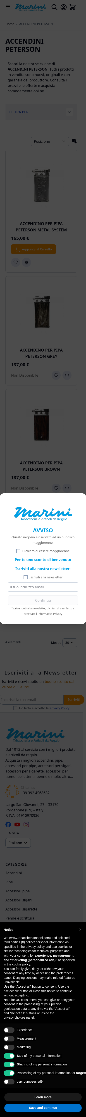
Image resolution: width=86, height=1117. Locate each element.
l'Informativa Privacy (49, 614)
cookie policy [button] (21, 964)
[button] (80, 929)
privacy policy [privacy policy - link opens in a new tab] (35, 946)
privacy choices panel (19, 1017)
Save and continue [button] (43, 1108)
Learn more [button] (43, 1097)
